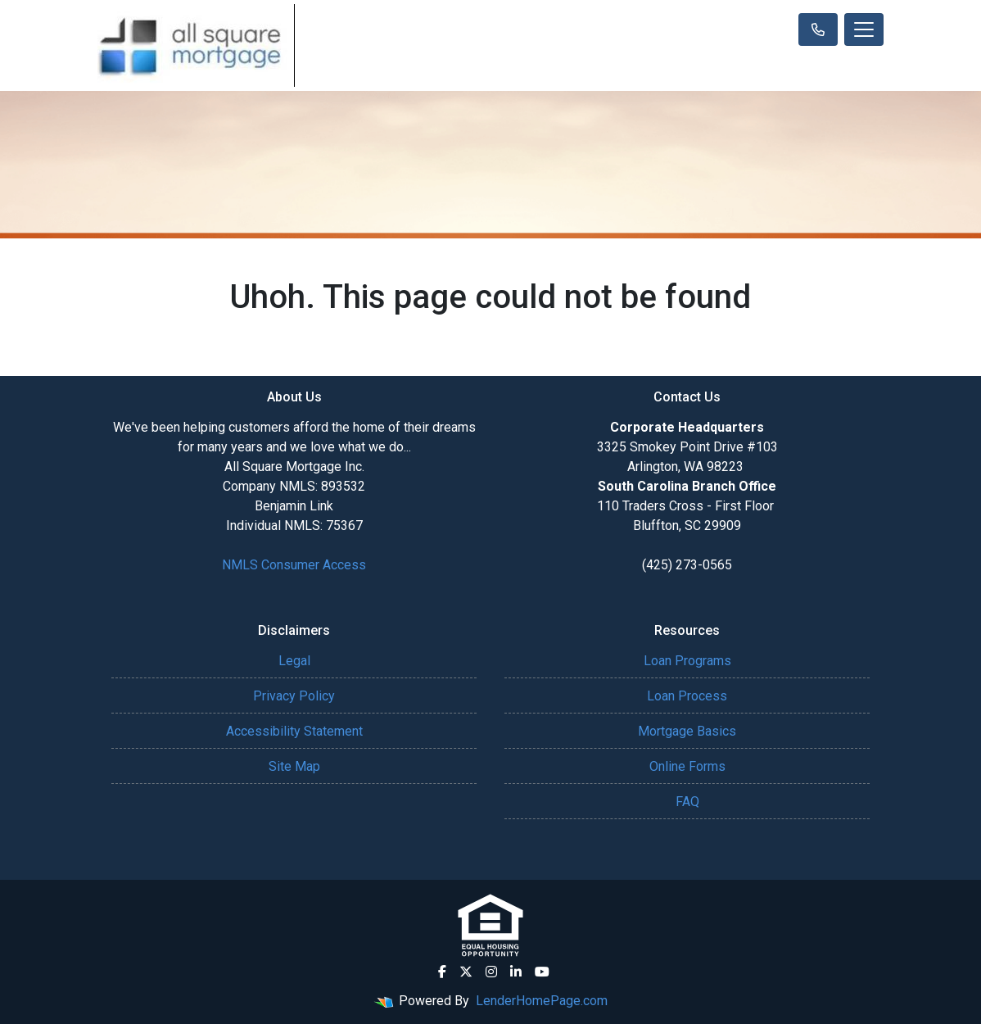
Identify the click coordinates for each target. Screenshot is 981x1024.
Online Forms (687, 766)
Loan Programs (687, 660)
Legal (294, 660)
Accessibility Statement (294, 731)
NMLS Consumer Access (294, 565)
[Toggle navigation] (864, 29)
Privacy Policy (294, 696)
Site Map (294, 766)
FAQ (687, 801)
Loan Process (687, 696)
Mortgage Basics (687, 731)
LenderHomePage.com (542, 1000)
